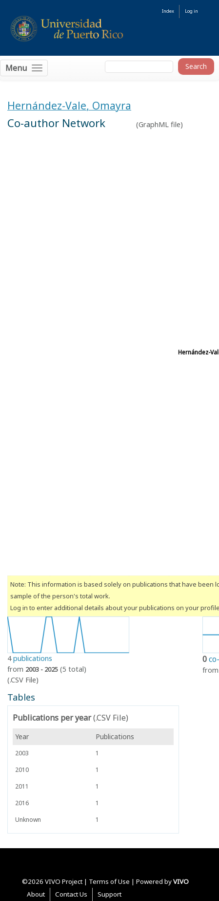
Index (168, 11)
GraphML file (159, 124)
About (36, 894)
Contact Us (71, 894)
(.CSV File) (23, 679)
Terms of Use (109, 881)
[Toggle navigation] (24, 68)
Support (109, 894)
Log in (191, 11)
